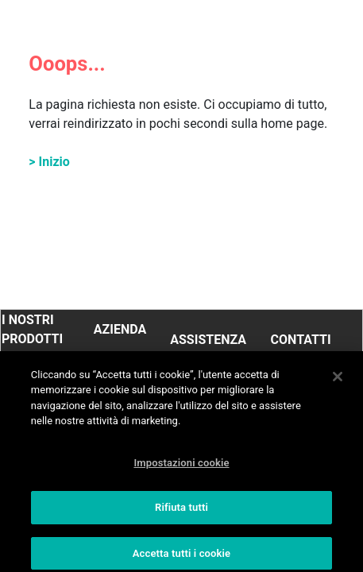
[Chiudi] (337, 382)
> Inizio (49, 161)
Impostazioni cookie (181, 468)
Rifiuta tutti (181, 514)
